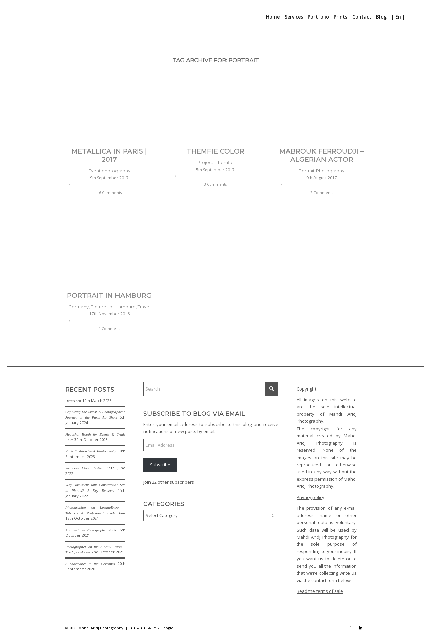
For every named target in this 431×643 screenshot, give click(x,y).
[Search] (411, 17)
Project (205, 162)
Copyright (306, 389)
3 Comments (215, 184)
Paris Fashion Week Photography (91, 451)
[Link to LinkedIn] (361, 627)
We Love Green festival (84, 468)
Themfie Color (215, 151)
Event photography (109, 170)
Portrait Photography (321, 170)
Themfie (225, 162)
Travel (144, 306)
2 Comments (321, 192)
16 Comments (109, 192)
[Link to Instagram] (350, 627)
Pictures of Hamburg (113, 306)
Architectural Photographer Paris (91, 530)
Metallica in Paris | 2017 (109, 155)
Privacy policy (310, 497)
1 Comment (109, 328)
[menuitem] (273, 17)
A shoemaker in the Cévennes (90, 564)
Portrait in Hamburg (109, 295)
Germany (78, 306)
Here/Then (73, 401)
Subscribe (160, 465)
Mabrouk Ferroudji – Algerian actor (321, 155)
